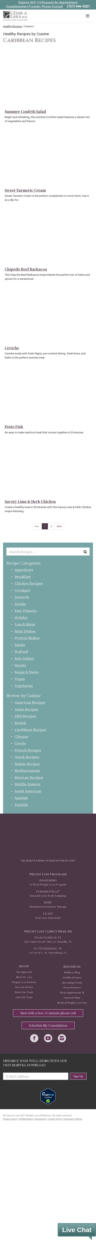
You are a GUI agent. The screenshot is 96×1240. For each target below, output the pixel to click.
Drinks (20, 603)
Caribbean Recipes (30, 729)
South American (27, 790)
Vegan (19, 678)
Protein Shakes (27, 637)
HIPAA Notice (26, 1119)
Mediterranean (27, 770)
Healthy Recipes (12, 26)
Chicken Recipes (28, 583)
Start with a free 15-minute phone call (48, 1013)
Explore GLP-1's (30, 2)
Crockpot (22, 590)
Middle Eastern (27, 784)
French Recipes (27, 750)
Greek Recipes (26, 756)
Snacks (20, 665)
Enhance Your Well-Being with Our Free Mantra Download (35, 1063)
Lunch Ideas (24, 624)
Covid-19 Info (55, 1119)
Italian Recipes (27, 763)
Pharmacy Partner (72, 1119)
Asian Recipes (26, 709)
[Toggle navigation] (87, 16)
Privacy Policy (10, 1119)
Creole (20, 743)
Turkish (21, 804)
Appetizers (23, 569)
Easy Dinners (25, 610)
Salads (19, 644)
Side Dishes (24, 658)
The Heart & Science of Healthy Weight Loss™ (48, 860)
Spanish (21, 797)
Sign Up (78, 1076)
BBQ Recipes (25, 715)
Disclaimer (40, 1119)
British (20, 722)
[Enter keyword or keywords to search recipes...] (48, 551)
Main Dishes (24, 631)
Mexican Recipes (28, 777)
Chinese (21, 736)
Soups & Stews (26, 671)
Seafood (21, 651)
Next (59, 526)
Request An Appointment (60, 2)
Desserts (21, 596)
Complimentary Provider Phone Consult (34, 6)
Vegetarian (23, 685)
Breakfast (22, 576)
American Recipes (29, 702)
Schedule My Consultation (48, 1025)
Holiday (21, 617)
